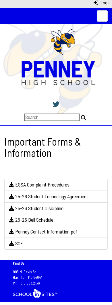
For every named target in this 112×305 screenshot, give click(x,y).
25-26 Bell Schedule (31, 219)
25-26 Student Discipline (36, 208)
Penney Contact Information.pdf (43, 231)
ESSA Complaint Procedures (39, 184)
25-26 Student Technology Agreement (48, 196)
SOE (16, 243)
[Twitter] (56, 104)
